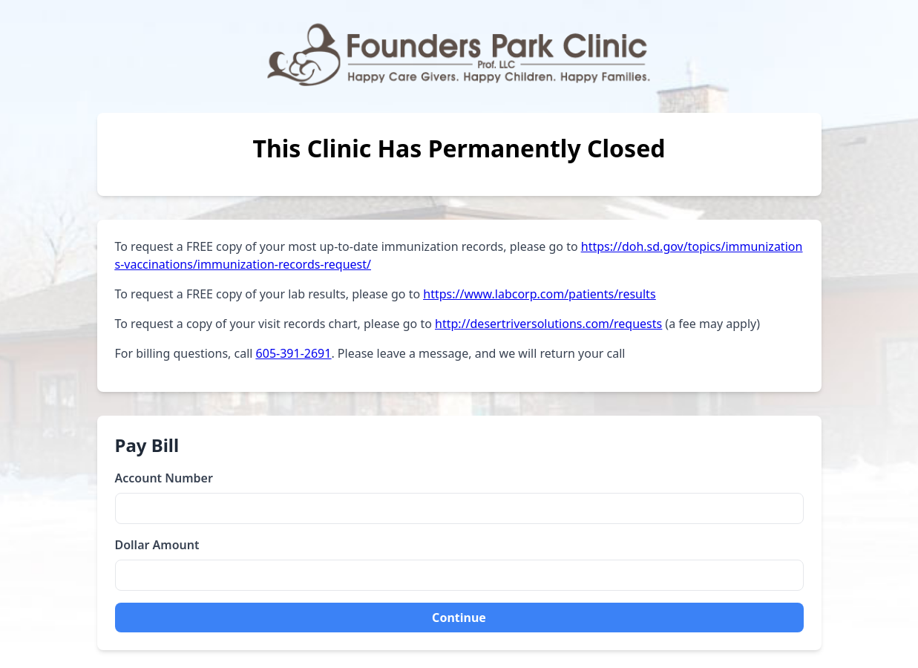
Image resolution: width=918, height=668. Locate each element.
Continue (459, 617)
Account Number (164, 478)
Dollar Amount (157, 545)
